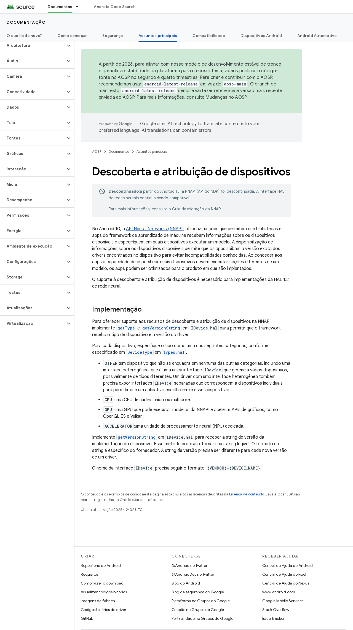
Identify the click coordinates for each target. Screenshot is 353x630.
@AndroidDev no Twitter (193, 574)
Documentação (26, 22)
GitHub (87, 618)
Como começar (72, 35)
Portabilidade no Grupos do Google (202, 618)
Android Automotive (317, 35)
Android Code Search (114, 6)
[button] (32, 45)
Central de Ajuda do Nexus (285, 583)
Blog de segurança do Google (198, 591)
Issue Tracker (273, 618)
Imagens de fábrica (98, 600)
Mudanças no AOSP (226, 97)
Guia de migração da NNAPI (196, 209)
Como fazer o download (102, 583)
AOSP (96, 151)
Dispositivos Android (261, 35)
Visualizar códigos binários (104, 591)
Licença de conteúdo (246, 494)
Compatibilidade (208, 35)
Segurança (112, 35)
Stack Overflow (275, 609)
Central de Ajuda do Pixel (284, 574)
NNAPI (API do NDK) (202, 191)
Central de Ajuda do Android (287, 565)
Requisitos (89, 574)
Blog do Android (186, 583)
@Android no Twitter (189, 565)
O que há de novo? (24, 35)
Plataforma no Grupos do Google (201, 600)
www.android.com (278, 591)
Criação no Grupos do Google (198, 609)
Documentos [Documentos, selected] (60, 6)
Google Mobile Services (282, 600)
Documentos (119, 151)
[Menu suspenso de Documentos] (79, 6)
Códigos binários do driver (103, 609)
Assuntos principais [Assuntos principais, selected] (157, 35)
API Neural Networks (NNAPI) (155, 229)
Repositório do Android (101, 565)
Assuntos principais (152, 151)
